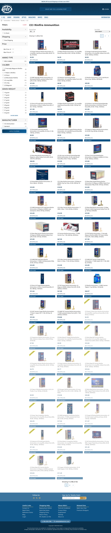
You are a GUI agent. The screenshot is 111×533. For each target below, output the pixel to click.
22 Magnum (7, 85)
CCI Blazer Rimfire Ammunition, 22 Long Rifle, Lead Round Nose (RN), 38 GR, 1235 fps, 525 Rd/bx (69, 105)
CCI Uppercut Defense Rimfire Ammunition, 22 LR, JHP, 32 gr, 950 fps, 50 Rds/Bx (96, 130)
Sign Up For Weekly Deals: (71, 495)
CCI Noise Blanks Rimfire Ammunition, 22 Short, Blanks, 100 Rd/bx (41, 182)
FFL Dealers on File (45, 517)
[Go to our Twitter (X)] (36, 498)
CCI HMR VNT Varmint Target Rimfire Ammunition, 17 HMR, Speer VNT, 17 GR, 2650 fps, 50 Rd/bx (97, 261)
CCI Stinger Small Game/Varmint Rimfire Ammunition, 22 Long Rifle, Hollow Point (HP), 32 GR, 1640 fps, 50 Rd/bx (97, 53)
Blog (23, 514)
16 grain (6, 92)
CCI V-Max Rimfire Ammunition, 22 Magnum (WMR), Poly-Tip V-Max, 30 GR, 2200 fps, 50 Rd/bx (69, 183)
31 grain (6, 110)
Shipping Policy (44, 512)
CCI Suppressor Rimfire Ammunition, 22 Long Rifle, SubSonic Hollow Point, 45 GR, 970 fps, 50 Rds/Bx (42, 339)
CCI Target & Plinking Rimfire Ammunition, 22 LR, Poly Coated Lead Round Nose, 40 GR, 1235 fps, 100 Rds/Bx (97, 417)
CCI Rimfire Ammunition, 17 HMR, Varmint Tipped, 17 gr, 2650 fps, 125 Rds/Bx (96, 286)
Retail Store (25, 510)
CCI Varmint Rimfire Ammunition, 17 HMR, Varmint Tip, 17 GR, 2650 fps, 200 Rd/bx (68, 234)
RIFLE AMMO (7, 61)
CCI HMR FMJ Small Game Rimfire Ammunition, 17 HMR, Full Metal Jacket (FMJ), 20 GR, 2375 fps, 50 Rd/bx (42, 261)
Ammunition (7, 20)
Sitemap (60, 514)
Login (24, 517)
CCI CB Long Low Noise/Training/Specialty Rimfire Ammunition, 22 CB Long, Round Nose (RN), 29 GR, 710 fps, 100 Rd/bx (68, 157)
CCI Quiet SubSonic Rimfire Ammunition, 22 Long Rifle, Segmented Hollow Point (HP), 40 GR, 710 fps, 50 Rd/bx (69, 365)
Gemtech (6, 126)
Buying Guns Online (45, 508)
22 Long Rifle (7, 80)
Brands (23, 20)
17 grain (6, 95)
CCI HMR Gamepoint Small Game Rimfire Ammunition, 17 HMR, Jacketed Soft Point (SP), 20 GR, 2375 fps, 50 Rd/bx (68, 417)
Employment (62, 512)
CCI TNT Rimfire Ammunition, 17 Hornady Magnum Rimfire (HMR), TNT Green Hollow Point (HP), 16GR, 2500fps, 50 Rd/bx (96, 235)
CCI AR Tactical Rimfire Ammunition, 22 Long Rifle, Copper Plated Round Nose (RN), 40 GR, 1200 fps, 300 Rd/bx (97, 443)
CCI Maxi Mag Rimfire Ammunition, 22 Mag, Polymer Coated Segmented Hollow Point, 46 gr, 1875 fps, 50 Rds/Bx (97, 209)
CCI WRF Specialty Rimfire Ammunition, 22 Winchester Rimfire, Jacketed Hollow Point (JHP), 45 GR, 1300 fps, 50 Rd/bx (41, 79)
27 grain (6, 102)
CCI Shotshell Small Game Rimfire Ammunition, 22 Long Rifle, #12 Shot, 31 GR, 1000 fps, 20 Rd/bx (42, 131)
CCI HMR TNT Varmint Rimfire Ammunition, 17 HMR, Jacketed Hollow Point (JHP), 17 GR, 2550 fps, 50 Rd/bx (69, 313)
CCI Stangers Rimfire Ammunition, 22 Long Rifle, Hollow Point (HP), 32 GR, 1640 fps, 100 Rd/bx (69, 391)
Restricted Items (44, 510)
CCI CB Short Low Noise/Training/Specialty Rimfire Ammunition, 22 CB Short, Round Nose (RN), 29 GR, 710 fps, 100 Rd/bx (96, 105)
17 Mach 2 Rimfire (9, 73)
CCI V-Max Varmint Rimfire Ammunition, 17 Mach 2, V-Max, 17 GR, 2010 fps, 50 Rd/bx (69, 260)
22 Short (6, 75)
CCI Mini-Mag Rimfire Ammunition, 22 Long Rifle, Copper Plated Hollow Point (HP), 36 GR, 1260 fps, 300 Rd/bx (97, 391)
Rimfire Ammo (15, 20)
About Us (61, 517)
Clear (24, 25)
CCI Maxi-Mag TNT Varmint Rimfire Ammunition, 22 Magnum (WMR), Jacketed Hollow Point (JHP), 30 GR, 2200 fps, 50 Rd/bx (42, 468)
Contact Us (25, 508)
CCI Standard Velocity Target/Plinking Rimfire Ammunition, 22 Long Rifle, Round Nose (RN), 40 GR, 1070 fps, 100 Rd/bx (69, 131)
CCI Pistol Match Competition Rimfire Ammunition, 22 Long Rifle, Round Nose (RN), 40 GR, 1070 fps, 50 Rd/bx (69, 443)
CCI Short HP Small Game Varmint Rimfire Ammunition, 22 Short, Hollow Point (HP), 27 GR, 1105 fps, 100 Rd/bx (42, 105)
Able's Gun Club (81, 508)
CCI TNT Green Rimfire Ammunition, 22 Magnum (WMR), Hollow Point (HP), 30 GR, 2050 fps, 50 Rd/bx (68, 287)
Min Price (6, 49)
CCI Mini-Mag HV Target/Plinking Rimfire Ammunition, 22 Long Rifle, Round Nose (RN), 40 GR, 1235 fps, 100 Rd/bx (69, 339)
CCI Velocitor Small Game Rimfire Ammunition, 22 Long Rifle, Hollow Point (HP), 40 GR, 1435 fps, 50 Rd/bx (69, 79)
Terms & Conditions (64, 508)
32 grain (6, 113)
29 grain (6, 105)
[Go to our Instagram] (39, 498)
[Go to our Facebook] (34, 498)
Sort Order (102, 31)
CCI (27, 20)
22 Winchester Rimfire (10, 78)
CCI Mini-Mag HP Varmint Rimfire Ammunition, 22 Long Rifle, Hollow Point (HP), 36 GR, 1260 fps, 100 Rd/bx (97, 365)
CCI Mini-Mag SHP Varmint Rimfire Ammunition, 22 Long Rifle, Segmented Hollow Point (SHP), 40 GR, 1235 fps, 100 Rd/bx (97, 339)
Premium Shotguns (83, 510)
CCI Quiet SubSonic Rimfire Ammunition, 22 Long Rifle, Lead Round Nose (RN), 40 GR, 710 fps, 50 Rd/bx (42, 53)
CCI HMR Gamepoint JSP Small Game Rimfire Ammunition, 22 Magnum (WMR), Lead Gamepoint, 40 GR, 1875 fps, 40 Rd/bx (42, 209)
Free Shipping (8, 40)
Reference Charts (27, 512)
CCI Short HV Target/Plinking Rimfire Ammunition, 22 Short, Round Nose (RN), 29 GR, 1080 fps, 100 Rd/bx (42, 287)
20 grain (6, 97)
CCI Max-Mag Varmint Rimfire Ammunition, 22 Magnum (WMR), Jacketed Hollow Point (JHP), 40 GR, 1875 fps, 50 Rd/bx (41, 235)
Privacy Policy (62, 510)
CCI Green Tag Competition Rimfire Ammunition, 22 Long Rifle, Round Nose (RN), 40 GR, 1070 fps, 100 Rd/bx (42, 417)
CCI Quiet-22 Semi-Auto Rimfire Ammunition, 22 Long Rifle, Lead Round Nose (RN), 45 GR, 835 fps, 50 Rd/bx (97, 313)
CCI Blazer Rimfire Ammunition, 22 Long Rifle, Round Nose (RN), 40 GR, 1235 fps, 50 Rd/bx (69, 52)
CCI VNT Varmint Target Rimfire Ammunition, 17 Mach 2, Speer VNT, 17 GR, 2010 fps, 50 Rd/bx (42, 313)
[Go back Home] (1, 20)
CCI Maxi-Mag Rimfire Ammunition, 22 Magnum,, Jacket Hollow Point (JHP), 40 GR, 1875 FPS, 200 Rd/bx (41, 157)
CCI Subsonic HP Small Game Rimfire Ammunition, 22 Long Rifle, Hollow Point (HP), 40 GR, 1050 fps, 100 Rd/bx (42, 443)
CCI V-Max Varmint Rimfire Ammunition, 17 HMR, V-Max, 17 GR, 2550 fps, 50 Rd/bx (69, 208)
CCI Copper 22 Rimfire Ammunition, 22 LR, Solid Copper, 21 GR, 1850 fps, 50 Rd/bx (68, 468)
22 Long (6, 83)
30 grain (6, 108)
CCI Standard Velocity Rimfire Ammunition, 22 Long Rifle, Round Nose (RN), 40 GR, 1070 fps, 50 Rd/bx (42, 365)
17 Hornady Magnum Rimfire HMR (12, 69)
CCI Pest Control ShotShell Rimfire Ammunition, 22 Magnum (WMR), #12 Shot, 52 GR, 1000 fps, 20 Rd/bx (96, 157)
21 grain (6, 100)
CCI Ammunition (8, 124)
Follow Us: (36, 495)
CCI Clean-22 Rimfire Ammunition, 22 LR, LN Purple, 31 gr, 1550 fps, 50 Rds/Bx (41, 390)
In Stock (6, 33)
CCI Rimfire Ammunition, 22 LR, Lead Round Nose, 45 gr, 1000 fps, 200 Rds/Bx (96, 78)
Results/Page (32, 31)
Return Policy (43, 514)
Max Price (7, 52)
